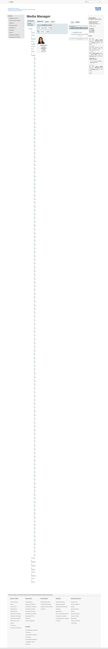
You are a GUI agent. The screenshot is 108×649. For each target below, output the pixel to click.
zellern (35, 526)
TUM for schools (75, 620)
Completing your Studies (62, 618)
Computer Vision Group (13, 8)
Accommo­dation (75, 604)
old (34, 338)
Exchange (28, 637)
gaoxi (35, 175)
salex (35, 367)
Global (27, 626)
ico (33, 48)
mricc (35, 323)
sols (35, 408)
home (33, 45)
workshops (33, 581)
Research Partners (30, 611)
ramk (35, 356)
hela (35, 209)
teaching (33, 560)
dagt (35, 120)
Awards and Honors (15, 613)
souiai (35, 415)
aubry (35, 69)
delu (35, 124)
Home (10, 15)
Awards (11, 32)
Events (73, 611)
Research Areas (13, 25)
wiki (33, 577)
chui (35, 102)
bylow (35, 91)
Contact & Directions (15, 627)
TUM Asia (28, 632)
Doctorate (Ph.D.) (30, 616)
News (11, 604)
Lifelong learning (60, 602)
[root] (31, 28)
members (33, 54)
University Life (76, 598)
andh (35, 61)
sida (35, 404)
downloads (33, 38)
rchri (35, 360)
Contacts (43, 609)
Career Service (75, 616)
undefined (33, 575)
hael (35, 198)
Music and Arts (75, 609)
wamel (35, 470)
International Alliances (31, 639)
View (72, 22)
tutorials (33, 571)
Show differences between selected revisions (79, 38)
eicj (33, 40)
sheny (35, 400)
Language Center (30, 641)
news (33, 543)
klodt (35, 242)
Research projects (30, 609)
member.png (43, 45)
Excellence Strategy (30, 606)
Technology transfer (46, 604)
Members (11, 23)
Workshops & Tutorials (14, 37)
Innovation (44, 598)
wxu (35, 507)
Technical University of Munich (15, 10)
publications (34, 546)
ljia (34, 282)
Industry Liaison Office (47, 606)
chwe (35, 105)
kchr (35, 223)
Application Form (13, 18)
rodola (35, 363)
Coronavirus (13, 606)
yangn (35, 515)
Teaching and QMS (15, 618)
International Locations (31, 630)
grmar (35, 190)
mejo (35, 312)
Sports (72, 606)
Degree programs (60, 604)
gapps (33, 43)
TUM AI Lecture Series (14, 20)
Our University (14, 602)
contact (33, 32)
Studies (58, 598)
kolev (35, 249)
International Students (61, 606)
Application (59, 611)
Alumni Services (75, 613)
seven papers (96, 51)
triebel (35, 452)
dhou (35, 135)
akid (35, 57)
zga (35, 529)
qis (34, 349)
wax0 (35, 481)
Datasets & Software (14, 34)
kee (35, 227)
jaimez (35, 220)
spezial (33, 554)
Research (28, 598)
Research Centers (30, 604)
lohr (35, 290)
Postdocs (27, 618)
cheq (35, 94)
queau (35, 352)
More (90, 70)
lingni (35, 279)
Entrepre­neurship (45, 602)
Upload (46, 21)
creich (35, 109)
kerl (35, 231)
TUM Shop (74, 623)
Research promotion (30, 613)
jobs (33, 50)
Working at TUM (14, 620)
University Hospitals (15, 616)
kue (35, 257)
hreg (35, 216)
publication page (92, 42)
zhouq (35, 540)
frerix (35, 168)
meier (35, 304)
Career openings (29, 620)
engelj (35, 161)
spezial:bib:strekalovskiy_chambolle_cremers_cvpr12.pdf (85, 33)
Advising (58, 609)
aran (35, 65)
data (33, 34)
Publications (12, 27)
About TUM (14, 598)
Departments (13, 611)
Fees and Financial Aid (62, 613)
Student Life (74, 602)
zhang (35, 533)
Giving (12, 623)
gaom (35, 172)
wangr (35, 478)
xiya (35, 511)
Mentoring (73, 618)
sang (35, 371)
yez (35, 522)
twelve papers (96, 39)
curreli (35, 116)
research (33, 550)
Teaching (11, 30)
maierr (35, 293)
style (33, 556)
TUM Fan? (13, 625)
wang (35, 474)
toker (35, 445)
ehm (35, 146)
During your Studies (61, 616)
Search (52, 21)
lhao (35, 275)
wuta (35, 504)
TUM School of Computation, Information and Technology (21, 9)
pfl (34, 345)
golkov (35, 187)
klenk (35, 238)
